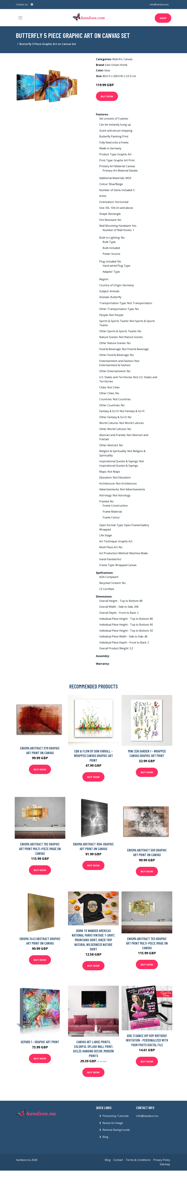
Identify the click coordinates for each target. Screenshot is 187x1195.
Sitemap (165, 1164)
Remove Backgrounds (116, 1130)
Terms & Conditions (138, 1160)
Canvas (128, 59)
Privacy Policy (161, 1160)
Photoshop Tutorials (115, 1116)
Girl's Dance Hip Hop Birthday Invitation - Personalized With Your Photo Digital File (147, 1040)
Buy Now (107, 96)
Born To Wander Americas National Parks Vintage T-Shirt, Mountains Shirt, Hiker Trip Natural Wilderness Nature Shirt (93, 940)
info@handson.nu (159, 4)
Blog (105, 1137)
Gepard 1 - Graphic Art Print (40, 1042)
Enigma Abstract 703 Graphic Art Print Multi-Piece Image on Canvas (147, 943)
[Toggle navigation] (20, 18)
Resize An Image (112, 1123)
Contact (118, 1160)
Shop (163, 18)
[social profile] (31, 4)
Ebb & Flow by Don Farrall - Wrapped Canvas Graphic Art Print (93, 755)
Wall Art (117, 59)
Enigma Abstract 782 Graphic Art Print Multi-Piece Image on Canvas (40, 848)
